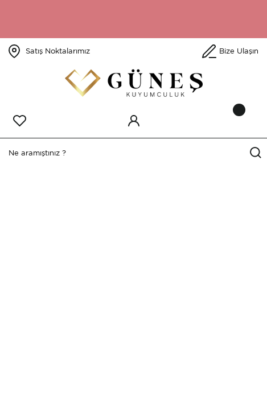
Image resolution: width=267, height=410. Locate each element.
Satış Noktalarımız (58, 51)
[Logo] (134, 83)
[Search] (133, 152)
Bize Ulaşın (238, 51)
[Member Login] (133, 120)
